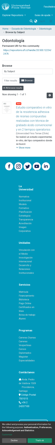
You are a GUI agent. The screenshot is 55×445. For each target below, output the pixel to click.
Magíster (23, 356)
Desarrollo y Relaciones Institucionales (26, 269)
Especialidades (27, 360)
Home (5, 28)
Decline (14, 440)
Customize (7, 434)
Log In (42, 21)
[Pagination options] (50, 95)
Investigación (26, 257)
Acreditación (25, 223)
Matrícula (23, 291)
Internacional (25, 261)
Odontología (45, 28)
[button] (35, 21)
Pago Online (25, 303)
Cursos (22, 349)
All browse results (13, 88)
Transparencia (26, 219)
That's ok (39, 440)
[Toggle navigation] (51, 21)
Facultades (49, 6)
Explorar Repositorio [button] (13, 15)
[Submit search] (31, 21)
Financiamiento (26, 295)
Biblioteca (24, 299)
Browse (27, 80)
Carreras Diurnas (27, 337)
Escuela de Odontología (24, 28)
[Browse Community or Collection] (27, 71)
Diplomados (25, 353)
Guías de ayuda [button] (43, 15)
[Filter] (11, 80)
